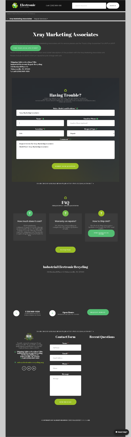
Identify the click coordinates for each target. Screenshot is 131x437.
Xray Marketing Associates (21, 19)
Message (65, 374)
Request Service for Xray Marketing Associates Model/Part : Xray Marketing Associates (65, 150)
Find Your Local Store (101, 233)
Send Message (65, 402)
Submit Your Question (65, 166)
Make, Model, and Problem (64, 108)
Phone (65, 364)
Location (39, 129)
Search (113, 6)
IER (89, 420)
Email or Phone (90, 119)
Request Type (89, 129)
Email (65, 353)
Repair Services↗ (41, 19)
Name (39, 119)
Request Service (98, 312)
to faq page (65, 250)
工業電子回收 (71, 420)
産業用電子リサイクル (81, 420)
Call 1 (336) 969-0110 (54, 5)
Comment (64, 139)
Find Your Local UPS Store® (26, 48)
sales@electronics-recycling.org (30, 362)
